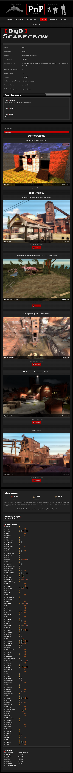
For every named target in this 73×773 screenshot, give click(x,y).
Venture (9, 729)
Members (8, 131)
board (19, 19)
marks (9, 635)
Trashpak (10, 723)
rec (8, 672)
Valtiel (9, 727)
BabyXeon (10, 540)
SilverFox (10, 694)
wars (63, 19)
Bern (8, 545)
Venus (9, 732)
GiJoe (9, 593)
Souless (9, 705)
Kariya (9, 615)
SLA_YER (9, 701)
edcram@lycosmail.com (29, 55)
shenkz (9, 690)
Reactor (9, 670)
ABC (8, 527)
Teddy (9, 707)
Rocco (9, 677)
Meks (8, 639)
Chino (9, 560)
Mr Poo (9, 646)
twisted (9, 725)
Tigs (8, 712)
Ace (8, 529)
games (53, 19)
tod (8, 714)
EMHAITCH (10, 573)
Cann (8, 558)
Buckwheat (10, 554)
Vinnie (9, 734)
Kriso (8, 624)
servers (31, 19)
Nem (8, 648)
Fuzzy (9, 587)
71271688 (24, 59)
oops (8, 655)
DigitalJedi (10, 569)
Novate (9, 652)
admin (36, 24)
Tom (8, 716)
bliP (8, 551)
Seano (9, 685)
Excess (9, 578)
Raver (8, 668)
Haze (8, 602)
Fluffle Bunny (11, 582)
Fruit (8, 584)
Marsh (9, 637)
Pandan (9, 657)
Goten (9, 595)
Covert (9, 565)
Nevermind (10, 650)
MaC (8, 628)
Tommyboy (10, 718)
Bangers (9, 543)
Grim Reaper (11, 598)
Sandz (9, 679)
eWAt (8, 576)
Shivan (9, 692)
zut (8, 745)
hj (7, 606)
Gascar (9, 591)
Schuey (9, 683)
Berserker (10, 547)
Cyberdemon (11, 567)
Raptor (9, 666)
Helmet (9, 604)
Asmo (8, 536)
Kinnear (9, 617)
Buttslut (9, 556)
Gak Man (9, 589)
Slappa (11, 108)
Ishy (8, 609)
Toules (9, 721)
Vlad (8, 736)
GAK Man (10, 753)
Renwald (9, 674)
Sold (8, 703)
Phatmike (10, 661)
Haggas (9, 600)
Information (8, 127)
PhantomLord (11, 659)
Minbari (9, 644)
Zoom (8, 743)
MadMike (12, 100)
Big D (8, 549)
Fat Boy (11, 114)
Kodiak (9, 622)
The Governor (11, 710)
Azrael (9, 538)
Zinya (8, 740)
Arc (8, 534)
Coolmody (10, 562)
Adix (8, 532)
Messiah (9, 641)
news (9, 19)
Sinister (9, 696)
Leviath (9, 626)
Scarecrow (10, 681)
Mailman (9, 633)
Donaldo (9, 571)
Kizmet (9, 619)
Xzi (8, 738)
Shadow (9, 688)
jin (8, 613)
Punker (9, 663)
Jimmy (9, 611)
